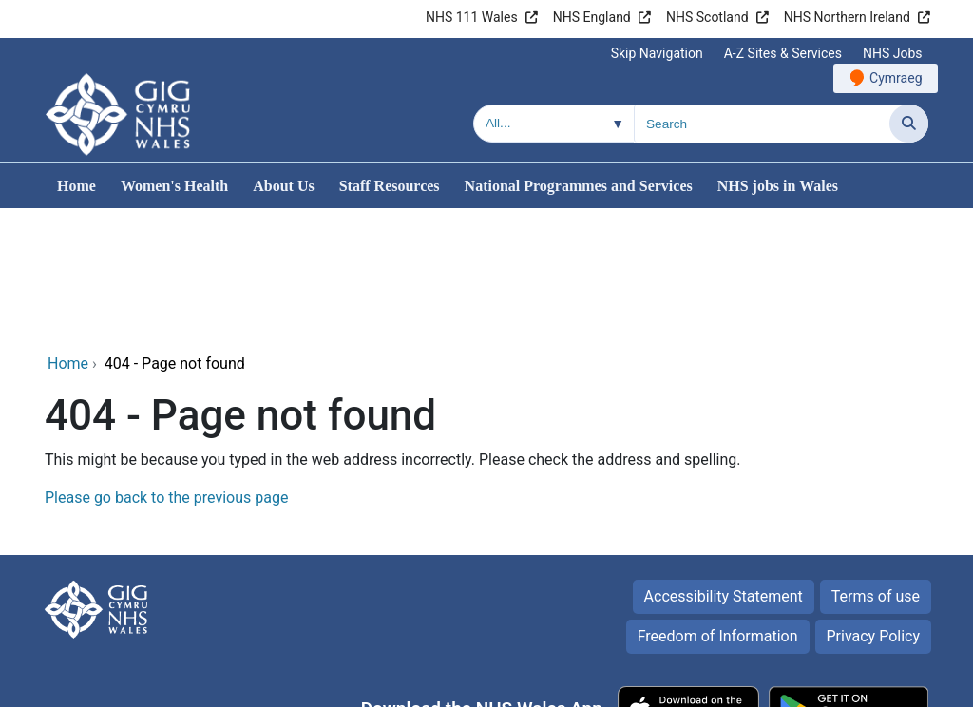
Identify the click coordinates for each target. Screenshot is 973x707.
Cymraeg (895, 78)
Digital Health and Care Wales (828, 683)
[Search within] (554, 124)
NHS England (592, 17)
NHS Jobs (893, 53)
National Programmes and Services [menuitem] (579, 186)
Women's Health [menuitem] (174, 186)
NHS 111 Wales (472, 17)
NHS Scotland (707, 17)
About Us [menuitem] (283, 186)
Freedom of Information (718, 507)
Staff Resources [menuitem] (389, 186)
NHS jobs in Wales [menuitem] (777, 186)
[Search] (908, 124)
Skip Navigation (657, 53)
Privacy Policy (874, 507)
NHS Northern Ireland (847, 17)
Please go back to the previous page (166, 368)
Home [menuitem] (76, 186)
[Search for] (762, 124)
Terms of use (875, 467)
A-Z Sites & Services (783, 53)
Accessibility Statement (723, 467)
